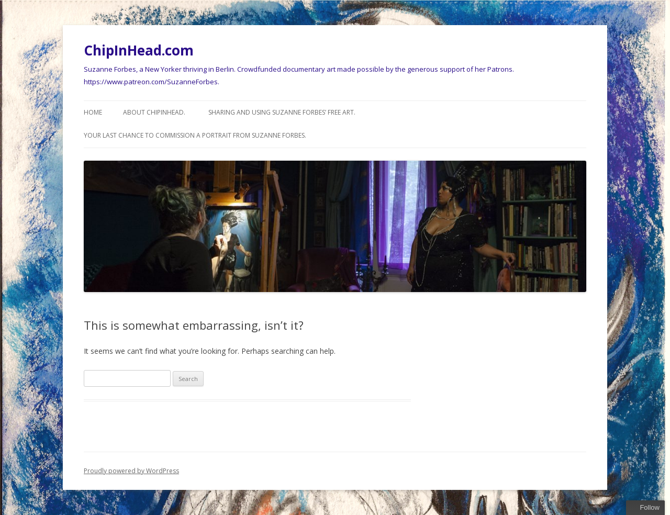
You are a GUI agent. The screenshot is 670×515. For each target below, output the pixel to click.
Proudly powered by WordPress (131, 470)
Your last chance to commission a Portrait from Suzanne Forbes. (195, 135)
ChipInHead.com (139, 50)
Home (93, 112)
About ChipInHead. (154, 112)
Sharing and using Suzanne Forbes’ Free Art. (281, 112)
